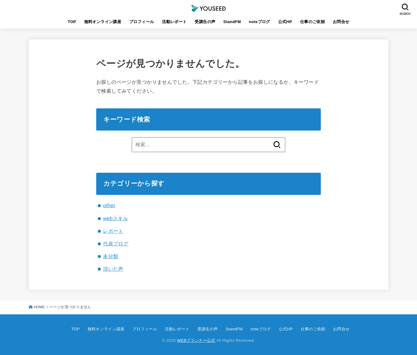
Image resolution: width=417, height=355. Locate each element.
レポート (113, 231)
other (109, 205)
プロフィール (141, 21)
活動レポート (174, 21)
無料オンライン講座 (103, 21)
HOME (39, 307)
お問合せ (341, 21)
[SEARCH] (405, 9)
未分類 (110, 256)
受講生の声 (205, 21)
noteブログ (259, 21)
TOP (72, 21)
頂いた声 (113, 269)
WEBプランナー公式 (196, 340)
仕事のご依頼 (312, 21)
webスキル (115, 218)
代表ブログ (115, 243)
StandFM (232, 21)
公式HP (285, 21)
